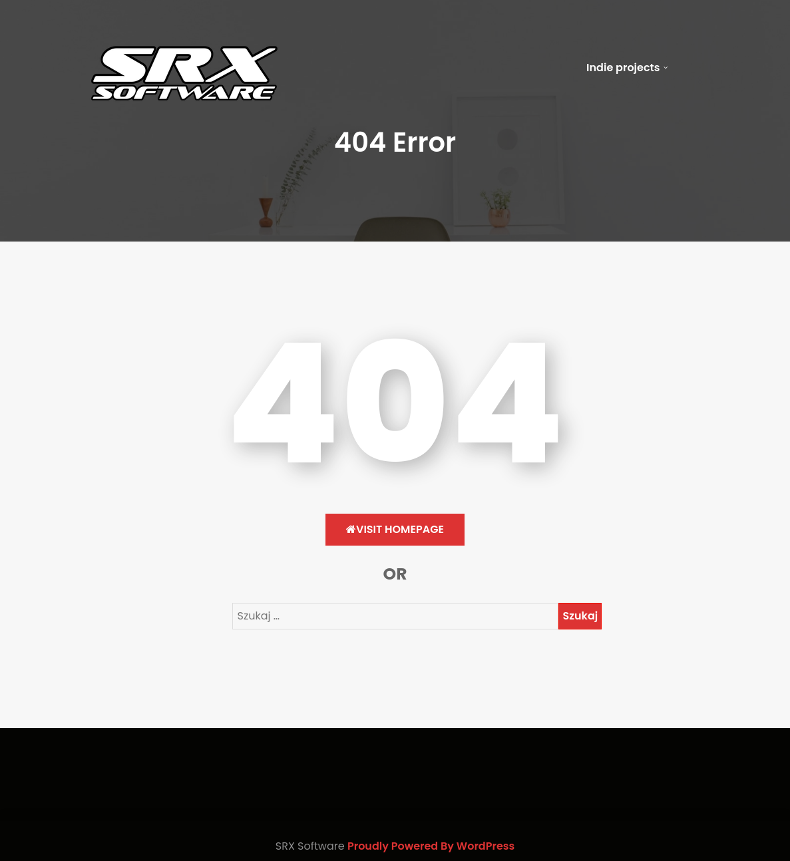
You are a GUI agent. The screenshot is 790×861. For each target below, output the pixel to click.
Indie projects (623, 67)
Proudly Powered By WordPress (430, 846)
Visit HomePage (395, 529)
